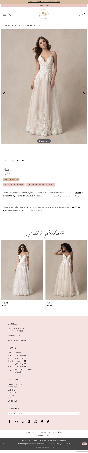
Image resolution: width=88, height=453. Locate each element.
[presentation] (22, 273)
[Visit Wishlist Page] (83, 15)
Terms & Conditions (44, 435)
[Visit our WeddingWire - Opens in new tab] (35, 424)
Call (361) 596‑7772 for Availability (47, 187)
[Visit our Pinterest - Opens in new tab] (42, 424)
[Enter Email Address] (44, 416)
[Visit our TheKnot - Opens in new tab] (22, 424)
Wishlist (12, 395)
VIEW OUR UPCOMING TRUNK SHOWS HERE (44, 2)
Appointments (15, 387)
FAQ (9, 401)
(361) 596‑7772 (14, 338)
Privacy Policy (31, 435)
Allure (18, 26)
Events (11, 393)
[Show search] (78, 15)
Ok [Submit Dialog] (84, 447)
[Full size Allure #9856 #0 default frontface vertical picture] (44, 87)
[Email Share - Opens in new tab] (23, 161)
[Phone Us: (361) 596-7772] (9, 15)
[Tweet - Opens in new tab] (13, 162)
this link (78, 195)
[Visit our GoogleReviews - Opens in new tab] (29, 424)
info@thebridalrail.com (17, 343)
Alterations (13, 390)
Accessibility (57, 435)
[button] (4, 15)
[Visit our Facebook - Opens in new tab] (9, 424)
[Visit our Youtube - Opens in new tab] (48, 424)
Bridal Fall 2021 (33, 26)
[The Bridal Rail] (44, 15)
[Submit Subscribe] (77, 416)
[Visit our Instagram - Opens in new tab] (16, 424)
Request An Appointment (15, 187)
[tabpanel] (44, 87)
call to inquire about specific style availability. (61, 199)
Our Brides (13, 404)
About (11, 398)
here (56, 450)
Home (8, 26)
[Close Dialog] (3, 447)
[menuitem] (4, 15)
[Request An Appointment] (44, 6)
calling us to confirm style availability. (28, 213)
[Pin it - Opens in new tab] (18, 162)
